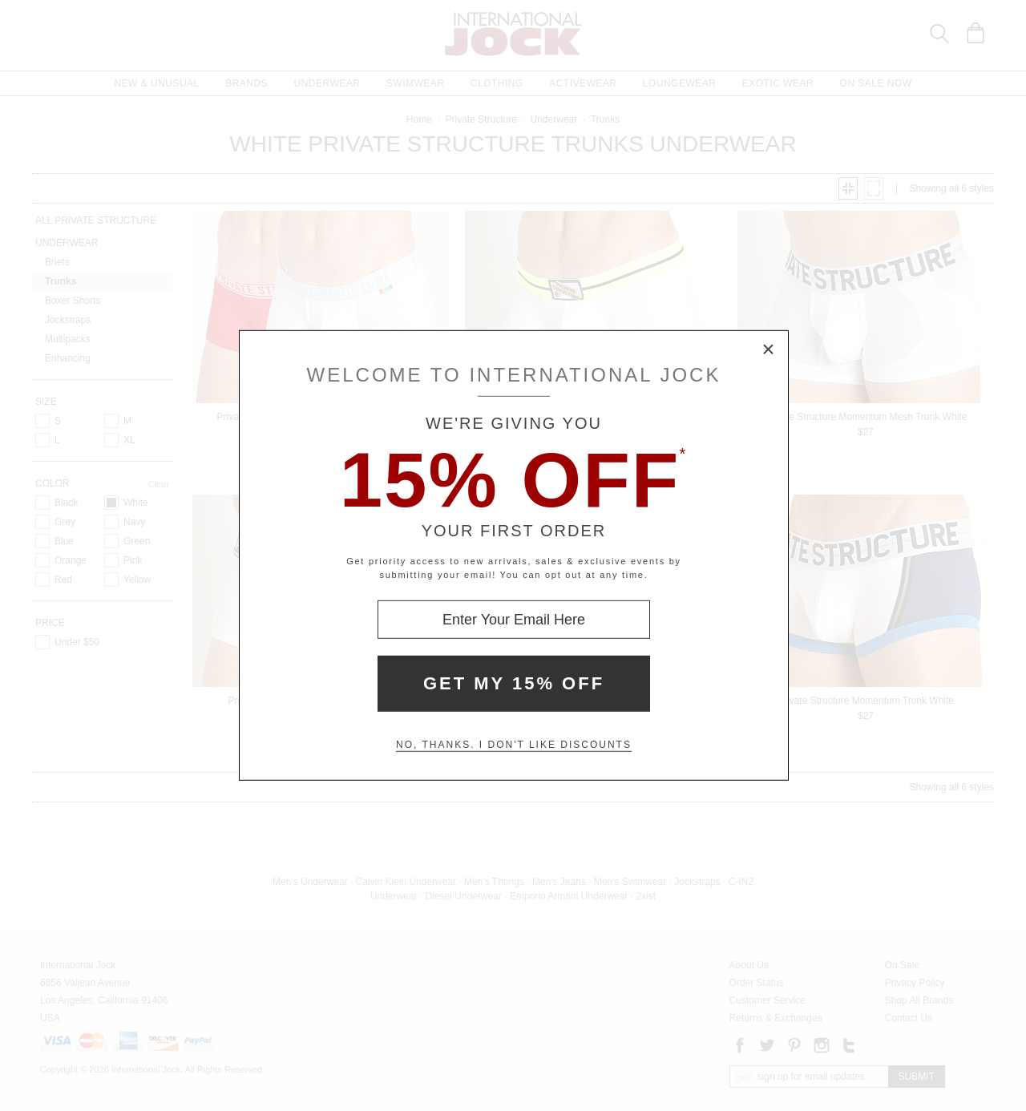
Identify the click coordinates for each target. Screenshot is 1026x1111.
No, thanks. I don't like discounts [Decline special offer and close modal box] (514, 744)
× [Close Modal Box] (768, 350)
